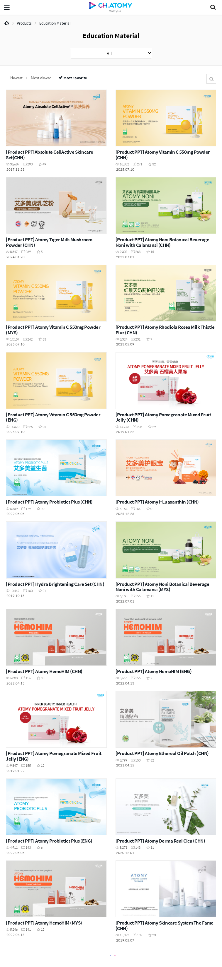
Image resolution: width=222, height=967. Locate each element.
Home (6, 23)
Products (24, 23)
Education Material (54, 23)
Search (211, 79)
